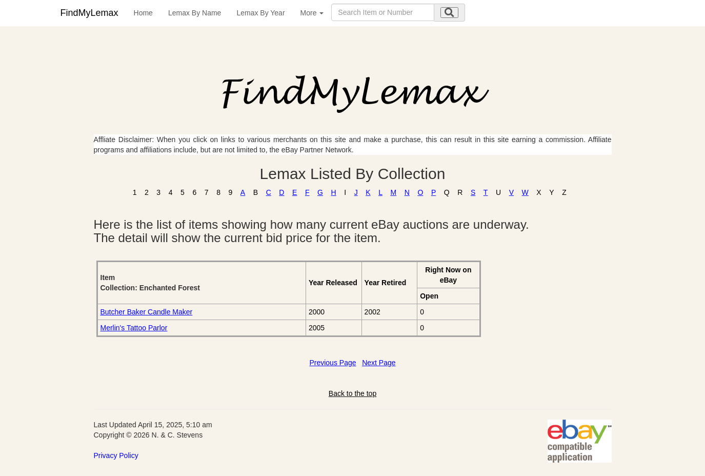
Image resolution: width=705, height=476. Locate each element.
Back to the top (352, 393)
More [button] (312, 13)
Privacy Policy (116, 455)
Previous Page (332, 363)
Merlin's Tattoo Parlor (134, 328)
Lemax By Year (260, 13)
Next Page (378, 363)
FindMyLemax (89, 13)
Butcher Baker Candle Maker (146, 312)
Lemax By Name (194, 13)
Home (143, 13)
